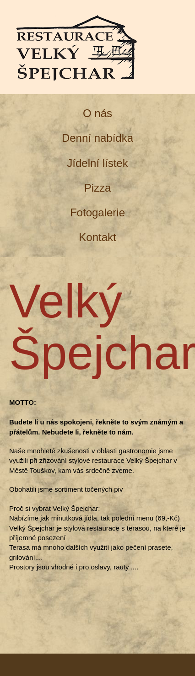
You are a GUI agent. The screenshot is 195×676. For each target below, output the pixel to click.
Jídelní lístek (97, 163)
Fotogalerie (97, 212)
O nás (97, 113)
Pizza (97, 188)
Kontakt (97, 237)
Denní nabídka (97, 138)
